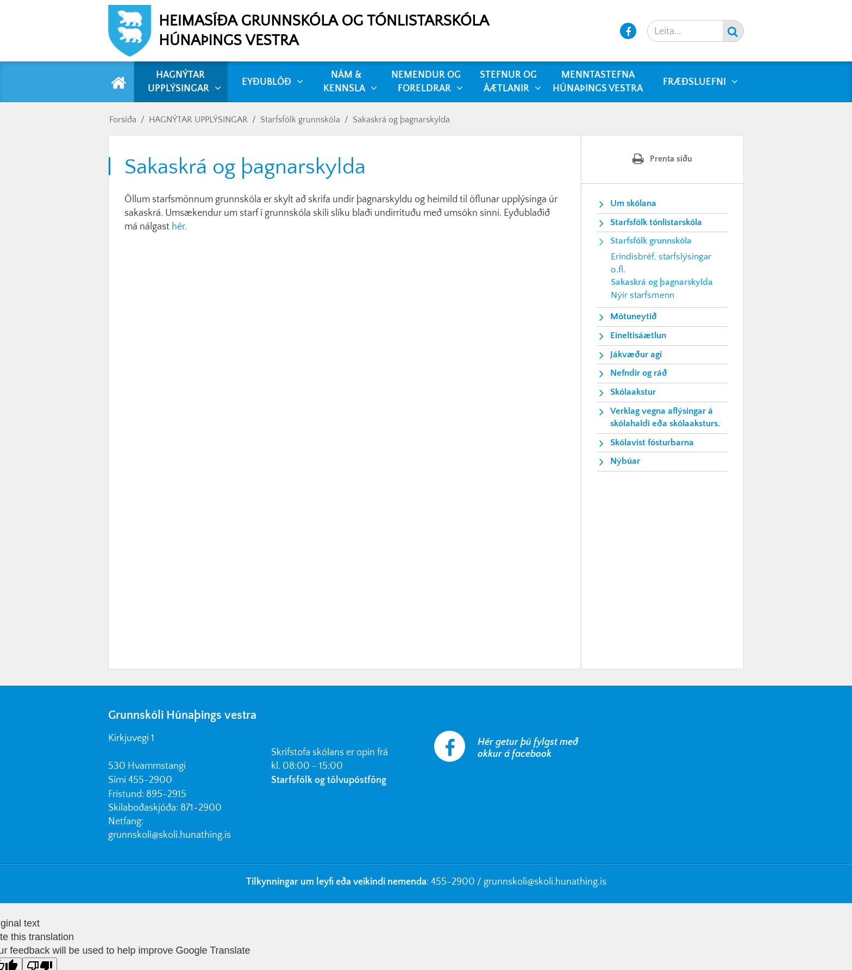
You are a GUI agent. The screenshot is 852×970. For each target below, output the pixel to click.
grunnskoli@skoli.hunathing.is (169, 835)
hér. (179, 226)
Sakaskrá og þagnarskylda (401, 120)
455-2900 (150, 780)
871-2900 (201, 808)
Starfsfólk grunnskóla (300, 120)
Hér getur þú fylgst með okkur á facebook (528, 748)
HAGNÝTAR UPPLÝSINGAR (198, 120)
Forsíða (122, 120)
